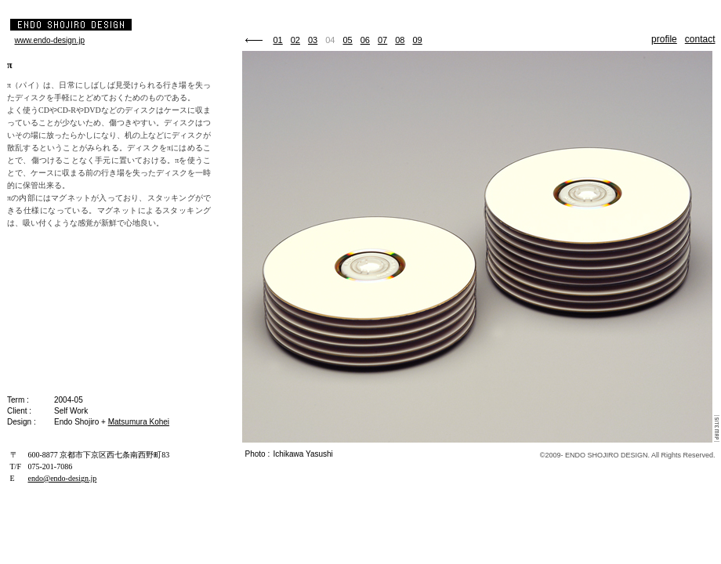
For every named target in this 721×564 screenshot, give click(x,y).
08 (399, 40)
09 (417, 40)
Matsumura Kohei (138, 422)
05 (348, 40)
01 (278, 40)
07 (382, 40)
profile (664, 39)
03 (312, 40)
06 (365, 40)
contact (700, 39)
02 (295, 40)
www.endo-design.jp (50, 40)
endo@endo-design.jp (62, 478)
